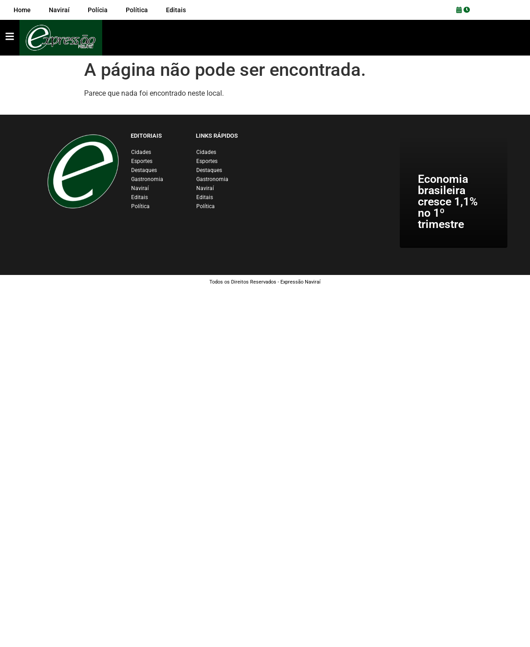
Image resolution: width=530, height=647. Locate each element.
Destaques (144, 170)
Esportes (141, 161)
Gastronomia (147, 179)
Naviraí (140, 188)
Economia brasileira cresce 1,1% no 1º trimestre (448, 201)
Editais (139, 197)
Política (140, 206)
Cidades (141, 152)
